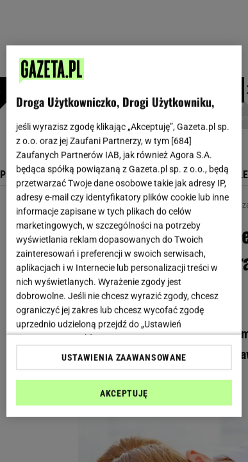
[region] (124, 231)
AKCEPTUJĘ (124, 393)
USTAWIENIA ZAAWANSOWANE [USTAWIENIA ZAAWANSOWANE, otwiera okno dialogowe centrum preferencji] (124, 357)
